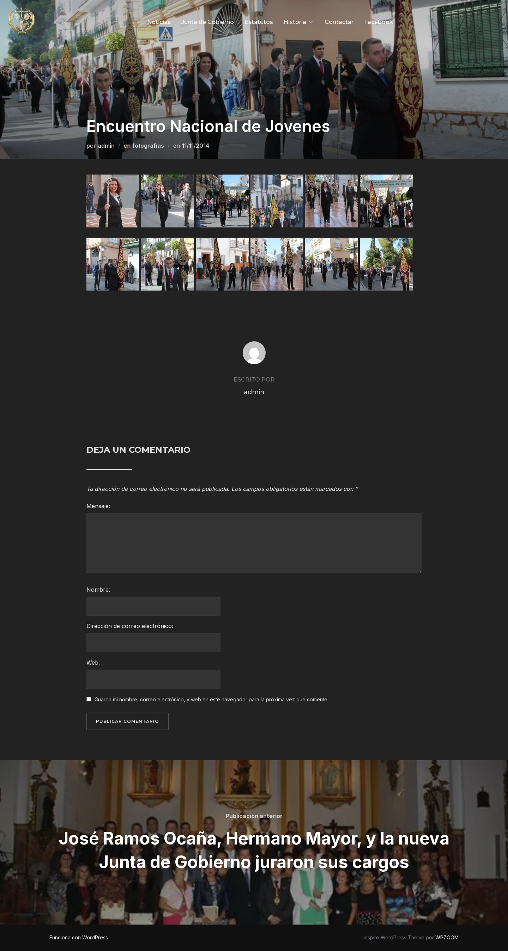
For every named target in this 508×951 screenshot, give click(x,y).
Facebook (378, 22)
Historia (299, 22)
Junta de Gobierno (207, 22)
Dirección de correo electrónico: (129, 625)
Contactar (339, 22)
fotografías (148, 145)
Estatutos (258, 22)
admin (106, 145)
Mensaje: (98, 506)
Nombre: (98, 589)
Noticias (159, 22)
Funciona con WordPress (78, 937)
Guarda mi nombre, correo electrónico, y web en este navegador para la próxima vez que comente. (211, 699)
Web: (93, 662)
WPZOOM (447, 937)
